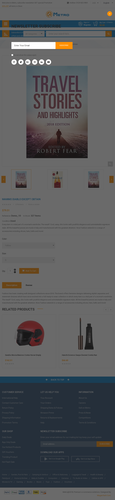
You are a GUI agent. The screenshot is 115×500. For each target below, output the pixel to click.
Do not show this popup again (25, 55)
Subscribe (63, 45)
